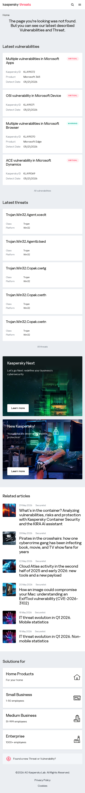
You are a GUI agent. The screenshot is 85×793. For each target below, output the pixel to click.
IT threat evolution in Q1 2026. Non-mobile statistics (50, 638)
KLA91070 (29, 136)
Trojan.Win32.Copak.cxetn (26, 322)
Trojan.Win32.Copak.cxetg (26, 268)
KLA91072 (29, 71)
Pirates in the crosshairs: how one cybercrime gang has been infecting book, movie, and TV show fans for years (50, 545)
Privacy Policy (42, 780)
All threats (42, 346)
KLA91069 (29, 173)
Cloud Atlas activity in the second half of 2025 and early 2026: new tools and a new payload (48, 571)
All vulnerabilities (42, 190)
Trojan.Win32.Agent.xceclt (26, 215)
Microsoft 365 (31, 76)
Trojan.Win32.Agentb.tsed (26, 242)
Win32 (26, 227)
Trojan (26, 223)
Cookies (42, 785)
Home (6, 15)
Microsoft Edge (32, 141)
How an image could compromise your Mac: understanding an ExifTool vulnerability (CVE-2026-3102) (48, 596)
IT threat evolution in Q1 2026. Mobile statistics (45, 619)
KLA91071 (28, 104)
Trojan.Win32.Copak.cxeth (26, 295)
